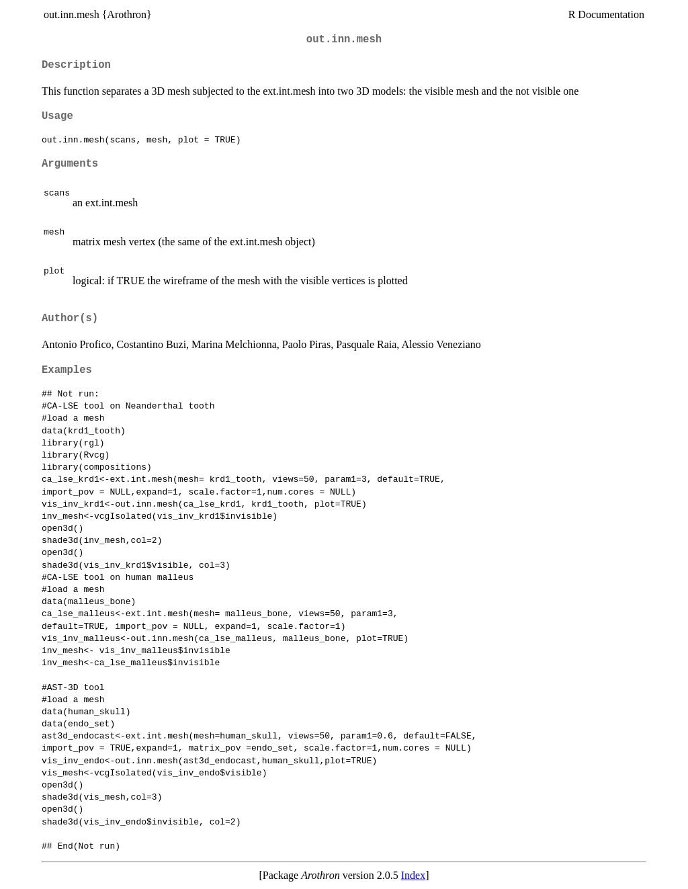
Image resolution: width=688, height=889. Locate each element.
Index (413, 875)
